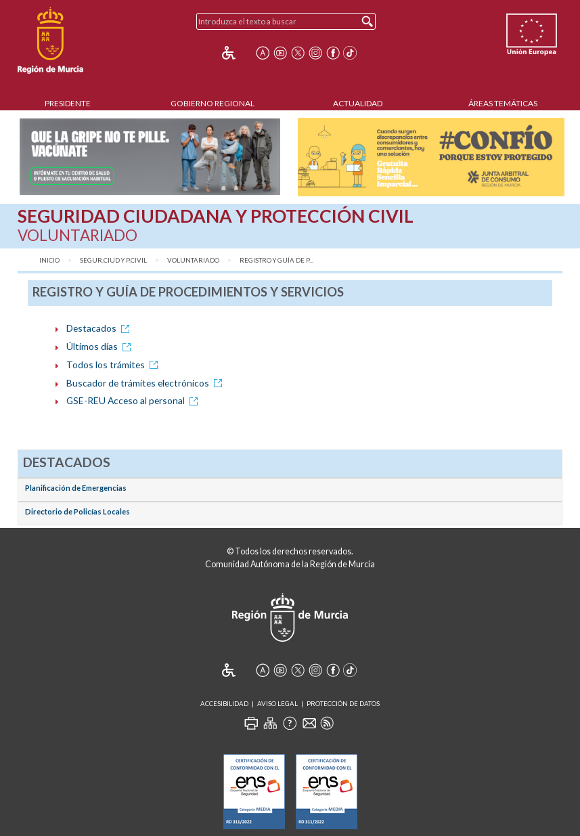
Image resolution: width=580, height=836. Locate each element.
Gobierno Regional (212, 103)
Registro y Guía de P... (276, 260)
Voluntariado (193, 260)
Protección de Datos (343, 703)
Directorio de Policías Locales (77, 511)
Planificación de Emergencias (76, 487)
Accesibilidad (224, 703)
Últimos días (100, 346)
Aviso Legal (277, 703)
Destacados (100, 328)
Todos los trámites (114, 364)
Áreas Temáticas (502, 103)
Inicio (49, 260)
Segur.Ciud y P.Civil (113, 260)
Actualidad (357, 103)
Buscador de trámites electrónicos (146, 383)
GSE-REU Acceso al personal (134, 400)
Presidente (68, 103)
